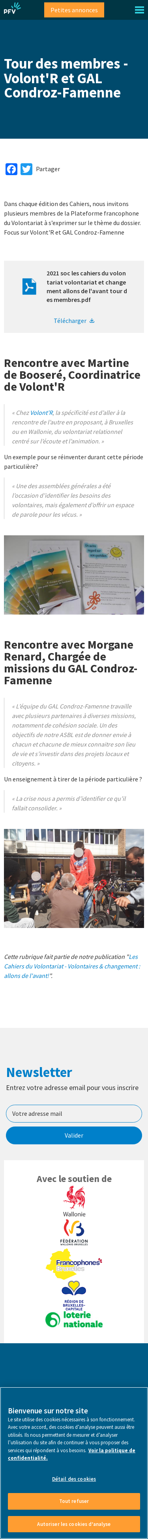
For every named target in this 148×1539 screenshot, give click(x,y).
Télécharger (70, 321)
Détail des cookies (74, 1511)
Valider (74, 1135)
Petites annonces (74, 10)
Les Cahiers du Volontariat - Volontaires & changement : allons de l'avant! (72, 966)
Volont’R (41, 412)
